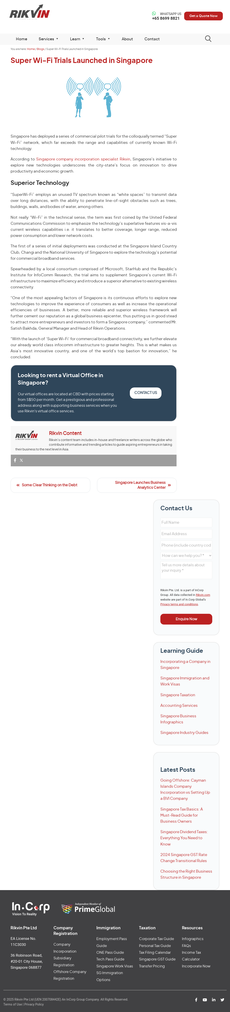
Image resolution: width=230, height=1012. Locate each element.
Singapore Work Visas (114, 966)
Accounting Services (179, 705)
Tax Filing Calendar (155, 952)
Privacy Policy (34, 1004)
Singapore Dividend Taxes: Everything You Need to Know (184, 838)
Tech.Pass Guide (110, 959)
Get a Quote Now (201, 16)
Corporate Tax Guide (156, 939)
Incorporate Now (196, 966)
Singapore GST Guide (157, 959)
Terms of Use (12, 1004)
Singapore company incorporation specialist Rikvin (83, 159)
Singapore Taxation (177, 695)
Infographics (192, 939)
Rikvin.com (203, 595)
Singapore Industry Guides (184, 733)
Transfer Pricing (152, 966)
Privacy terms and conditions (179, 604)
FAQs (186, 946)
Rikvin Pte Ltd (32, 13)
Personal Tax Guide (155, 946)
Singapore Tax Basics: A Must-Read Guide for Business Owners (181, 815)
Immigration (108, 928)
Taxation (147, 928)
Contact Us (145, 393)
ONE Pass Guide (110, 952)
